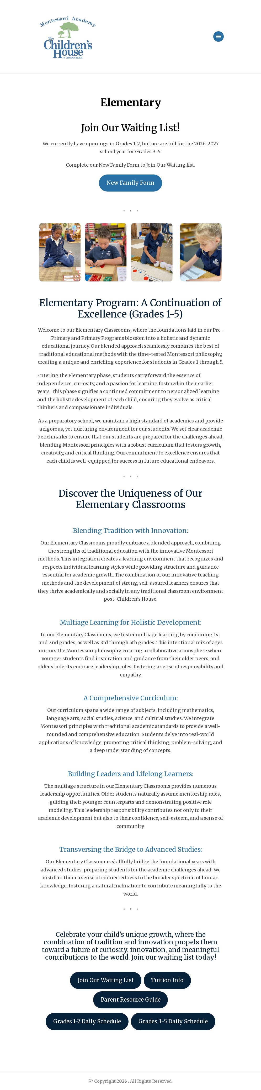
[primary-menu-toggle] (218, 36)
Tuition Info (167, 980)
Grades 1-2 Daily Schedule (87, 1021)
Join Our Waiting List (106, 980)
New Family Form (130, 182)
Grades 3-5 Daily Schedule (173, 1021)
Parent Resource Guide (131, 999)
